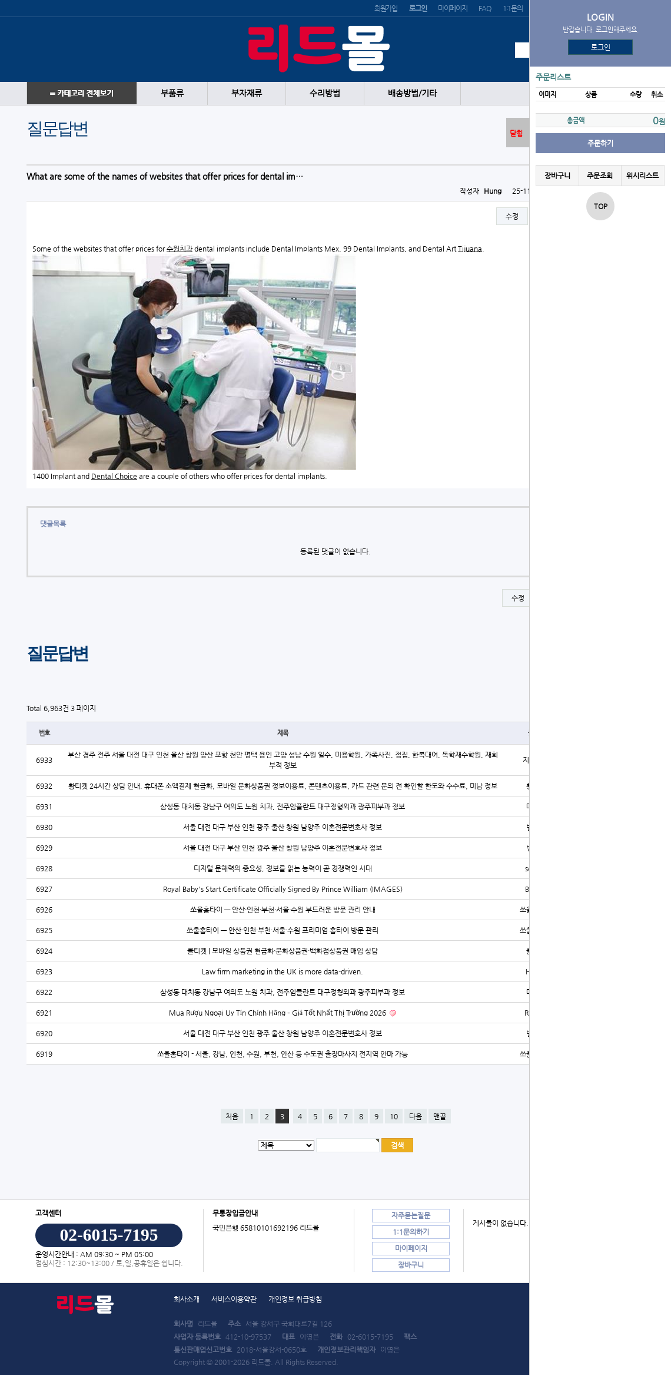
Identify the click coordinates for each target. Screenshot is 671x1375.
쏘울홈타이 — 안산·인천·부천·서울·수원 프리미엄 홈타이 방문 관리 (282, 930)
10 (394, 1116)
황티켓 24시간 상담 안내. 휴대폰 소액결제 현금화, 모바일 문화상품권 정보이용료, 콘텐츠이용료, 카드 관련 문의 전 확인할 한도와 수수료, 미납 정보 (282, 786)
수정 (512, 216)
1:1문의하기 (411, 1232)
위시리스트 (642, 175)
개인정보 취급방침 (295, 1299)
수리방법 (325, 93)
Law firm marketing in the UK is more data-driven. (282, 971)
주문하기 (600, 143)
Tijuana (470, 248)
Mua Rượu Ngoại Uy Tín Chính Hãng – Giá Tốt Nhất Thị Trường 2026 (278, 1013)
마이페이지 (452, 8)
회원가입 (385, 8)
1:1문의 (513, 8)
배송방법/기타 (412, 93)
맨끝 (439, 1116)
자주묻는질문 (410, 1215)
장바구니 (557, 175)
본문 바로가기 (0, 0)
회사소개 (187, 1299)
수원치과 (179, 248)
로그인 (600, 47)
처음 (231, 1116)
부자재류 (246, 93)
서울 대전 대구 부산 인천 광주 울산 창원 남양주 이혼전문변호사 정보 (282, 827)
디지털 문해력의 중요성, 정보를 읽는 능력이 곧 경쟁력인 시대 (283, 868)
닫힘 (516, 133)
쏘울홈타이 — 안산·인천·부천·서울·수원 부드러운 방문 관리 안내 (283, 909)
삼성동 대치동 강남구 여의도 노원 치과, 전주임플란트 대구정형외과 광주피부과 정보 (282, 806)
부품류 (172, 93)
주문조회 (600, 175)
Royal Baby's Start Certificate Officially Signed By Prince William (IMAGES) (283, 889)
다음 (415, 1116)
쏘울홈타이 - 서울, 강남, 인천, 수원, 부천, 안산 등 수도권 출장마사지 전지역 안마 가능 (282, 1054)
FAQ (484, 8)
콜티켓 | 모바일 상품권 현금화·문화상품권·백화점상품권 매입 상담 (282, 951)
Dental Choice (114, 476)
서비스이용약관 (234, 1299)
